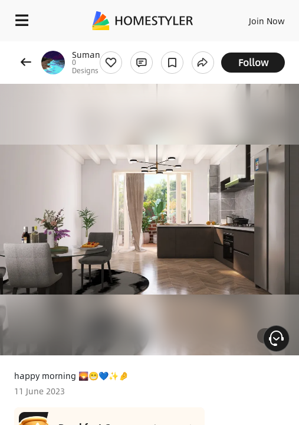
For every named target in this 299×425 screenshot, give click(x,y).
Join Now (267, 20)
